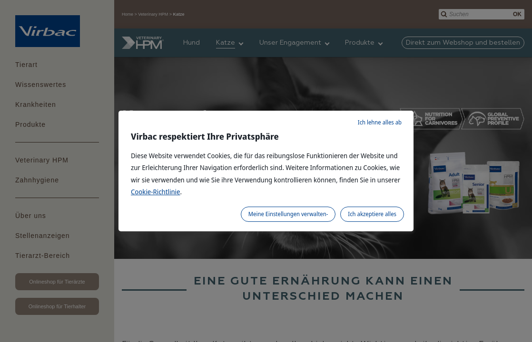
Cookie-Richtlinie (155, 191)
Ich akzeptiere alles (372, 214)
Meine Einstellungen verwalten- (288, 214)
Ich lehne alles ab (380, 122)
